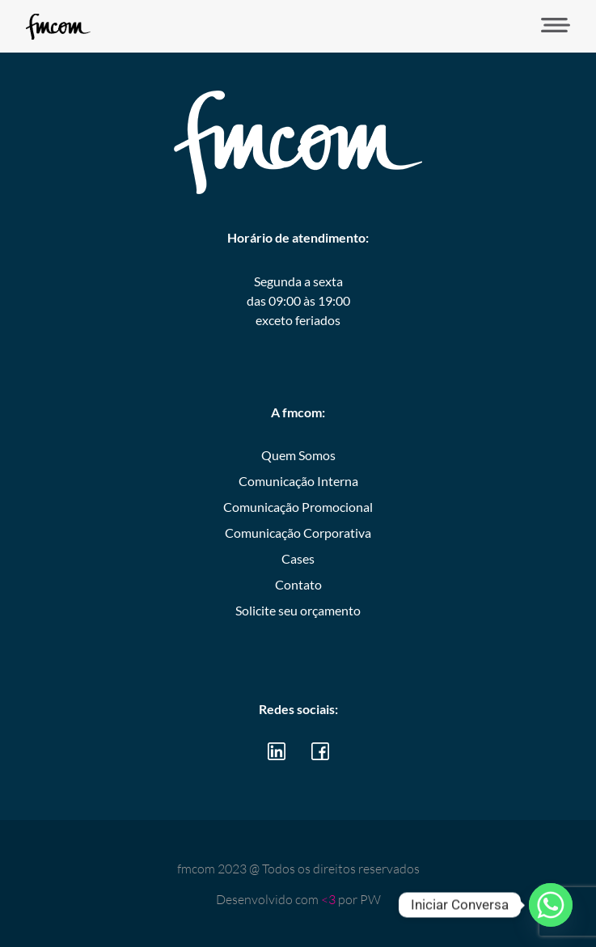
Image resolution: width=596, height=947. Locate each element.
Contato (298, 584)
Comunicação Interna (298, 480)
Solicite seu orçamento (298, 610)
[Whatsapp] (551, 905)
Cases (298, 558)
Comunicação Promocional (298, 506)
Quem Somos (298, 455)
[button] (550, 26)
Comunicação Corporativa (298, 532)
